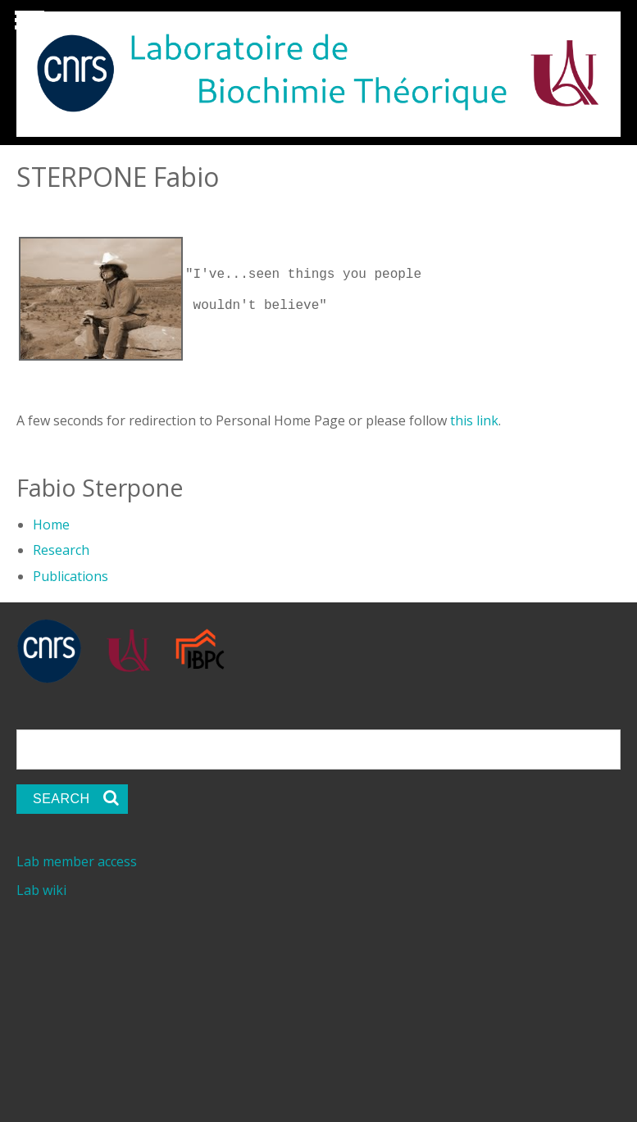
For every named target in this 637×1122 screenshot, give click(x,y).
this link (474, 417)
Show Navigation (27, 24)
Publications (70, 573)
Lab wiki (41, 887)
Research (61, 547)
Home (51, 521)
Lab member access (76, 858)
